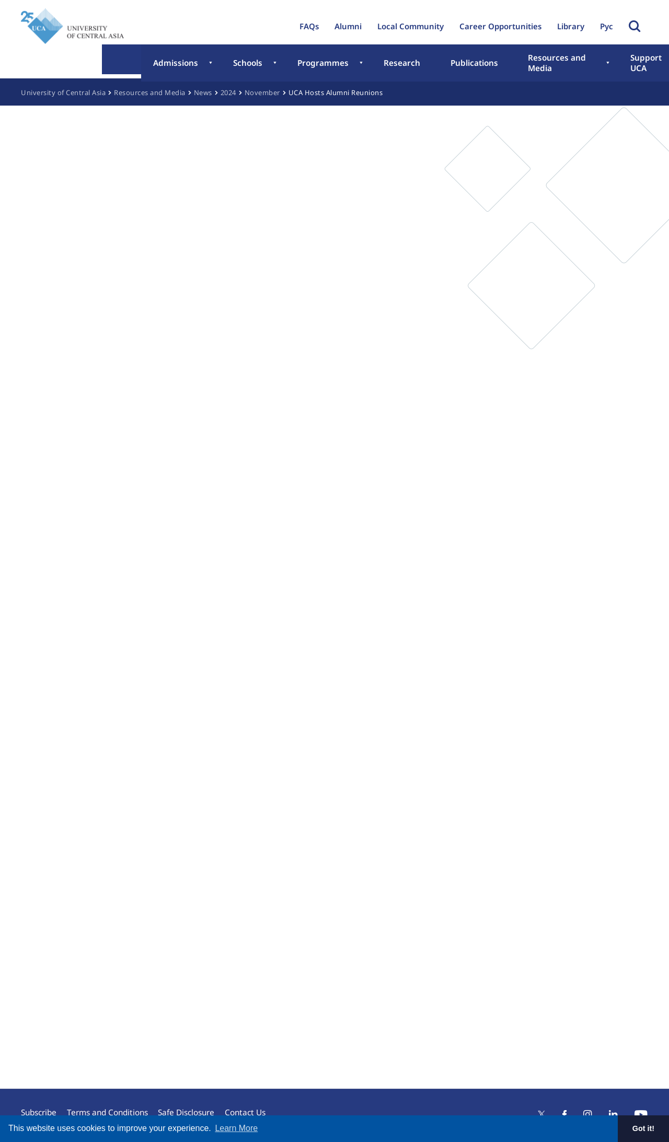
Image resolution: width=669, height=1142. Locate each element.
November (262, 92)
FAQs (309, 26)
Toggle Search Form (634, 26)
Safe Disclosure (193, 1108)
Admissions (148, 64)
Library (570, 26)
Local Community (410, 26)
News (203, 92)
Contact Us (255, 1108)
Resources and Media (473, 64)
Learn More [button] (236, 1128)
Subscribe (38, 1108)
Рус (606, 26)
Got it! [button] (643, 1128)
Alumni (348, 26)
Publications (393, 64)
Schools (207, 64)
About (620, 64)
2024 (228, 92)
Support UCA (561, 64)
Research (336, 64)
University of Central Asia (63, 92)
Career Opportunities (500, 26)
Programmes (269, 64)
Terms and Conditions (111, 1108)
